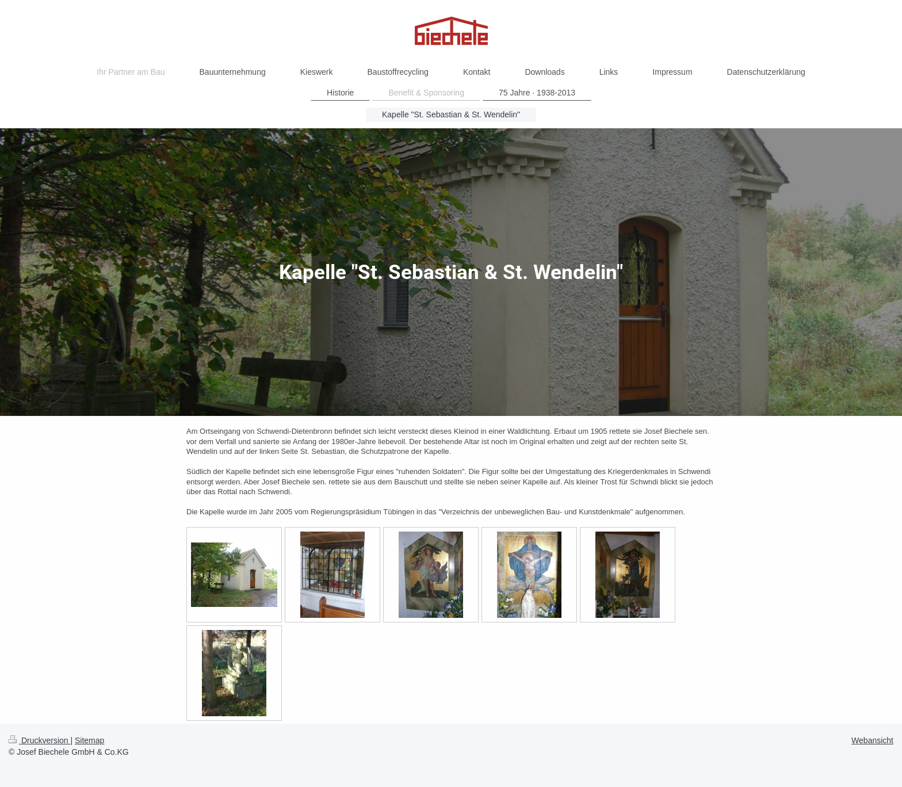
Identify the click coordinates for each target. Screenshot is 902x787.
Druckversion (39, 740)
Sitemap (89, 740)
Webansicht (872, 740)
